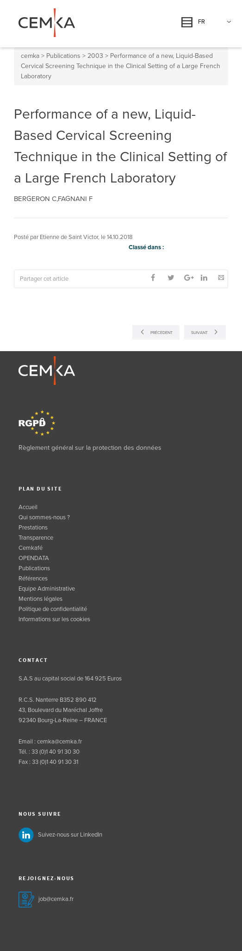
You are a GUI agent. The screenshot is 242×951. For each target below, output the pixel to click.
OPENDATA (34, 558)
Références (33, 578)
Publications (34, 568)
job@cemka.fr (56, 899)
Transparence (36, 538)
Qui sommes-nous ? (44, 517)
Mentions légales (40, 599)
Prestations (33, 527)
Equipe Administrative (47, 588)
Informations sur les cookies (54, 619)
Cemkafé (31, 548)
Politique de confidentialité (53, 609)
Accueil (28, 507)
